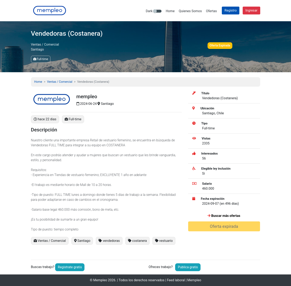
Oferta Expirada (220, 45)
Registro (230, 10)
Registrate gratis (70, 267)
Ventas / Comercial (59, 82)
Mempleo (100, 280)
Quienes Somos (190, 11)
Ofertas (211, 11)
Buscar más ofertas (224, 216)
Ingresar (251, 10)
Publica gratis (188, 267)
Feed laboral (176, 280)
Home (170, 11)
